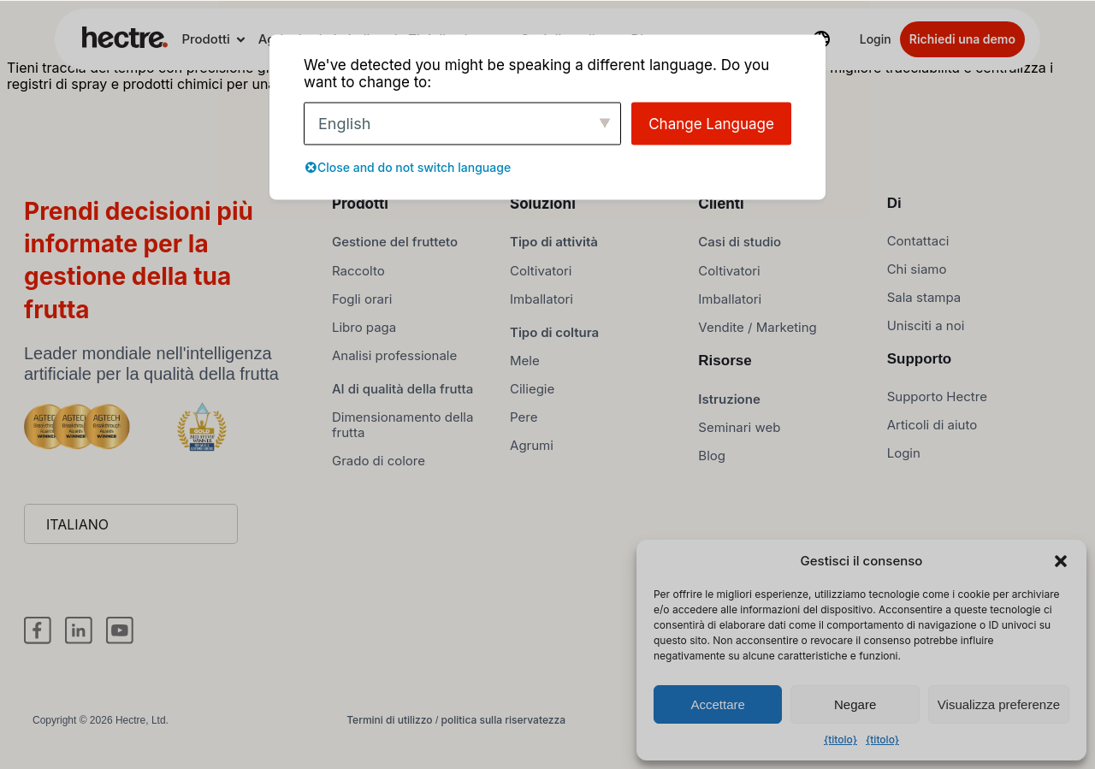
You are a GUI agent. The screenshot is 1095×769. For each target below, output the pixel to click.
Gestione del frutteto (395, 251)
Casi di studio (739, 251)
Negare (855, 704)
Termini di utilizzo (389, 728)
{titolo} (840, 739)
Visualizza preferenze (999, 704)
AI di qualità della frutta (402, 397)
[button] (1060, 561)
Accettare (718, 704)
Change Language (711, 123)
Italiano (77, 532)
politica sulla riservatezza (503, 728)
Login (875, 39)
